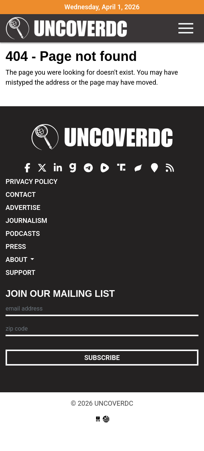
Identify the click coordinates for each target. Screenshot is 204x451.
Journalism (26, 220)
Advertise (23, 207)
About (17, 259)
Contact (21, 194)
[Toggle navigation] (186, 28)
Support (20, 272)
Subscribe (102, 357)
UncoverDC (69, 28)
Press (16, 246)
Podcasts (23, 233)
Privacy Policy (31, 181)
